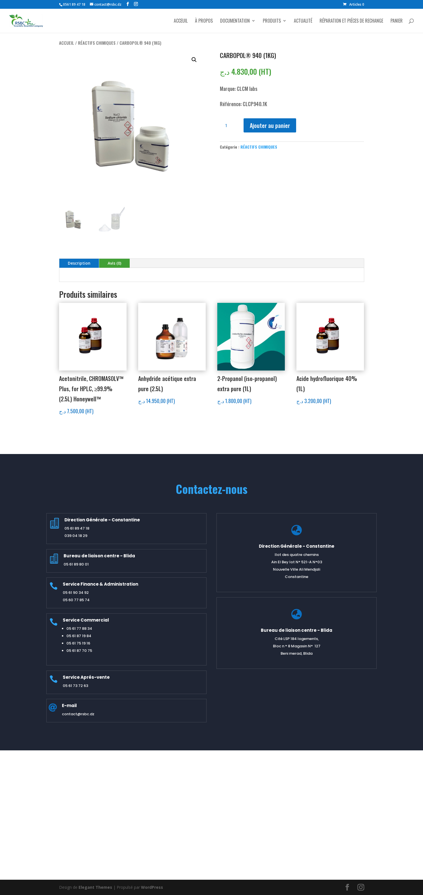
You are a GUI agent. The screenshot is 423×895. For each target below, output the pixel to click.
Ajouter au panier (270, 125)
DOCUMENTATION (235, 21)
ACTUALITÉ (303, 21)
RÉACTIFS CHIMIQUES (97, 43)
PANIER (397, 21)
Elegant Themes (95, 887)
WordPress (152, 887)
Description (79, 263)
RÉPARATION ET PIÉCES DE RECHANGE (351, 21)
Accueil (66, 43)
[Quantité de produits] (228, 125)
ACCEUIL (181, 21)
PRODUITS (272, 21)
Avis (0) (114, 263)
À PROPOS (204, 21)
